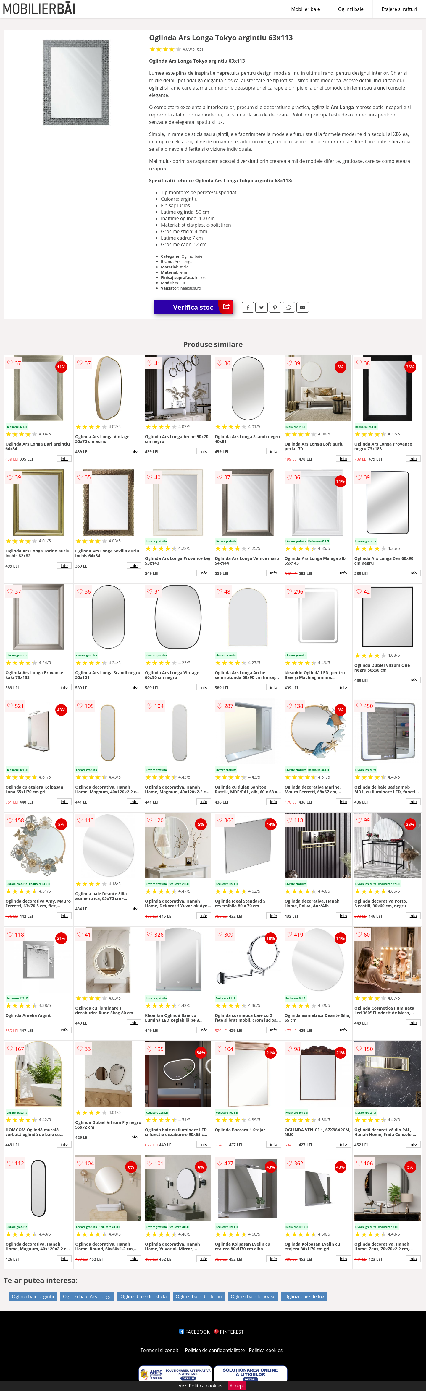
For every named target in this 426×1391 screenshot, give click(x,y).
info (64, 458)
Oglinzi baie (351, 9)
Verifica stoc (203, 307)
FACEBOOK (194, 1332)
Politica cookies (266, 1350)
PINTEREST (228, 1332)
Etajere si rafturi (399, 9)
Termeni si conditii (161, 1350)
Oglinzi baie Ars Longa (87, 1296)
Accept (237, 1385)
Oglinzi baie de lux (304, 1296)
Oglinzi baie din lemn (199, 1296)
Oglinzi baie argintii (33, 1296)
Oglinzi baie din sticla (143, 1296)
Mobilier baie (305, 9)
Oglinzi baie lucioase (253, 1296)
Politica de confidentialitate (215, 1350)
